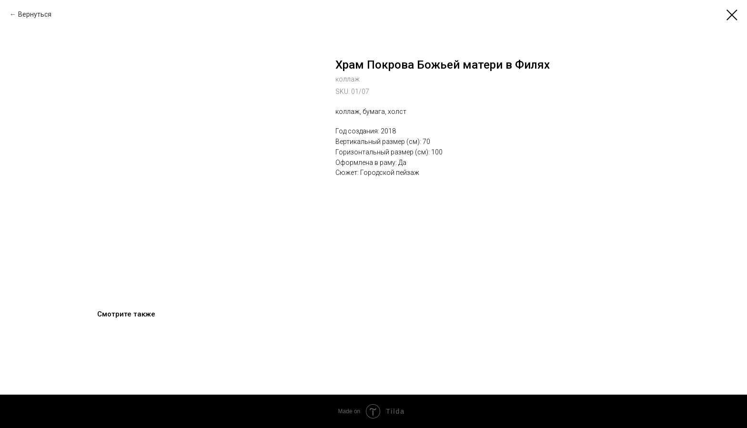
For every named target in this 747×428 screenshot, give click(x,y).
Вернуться (34, 14)
